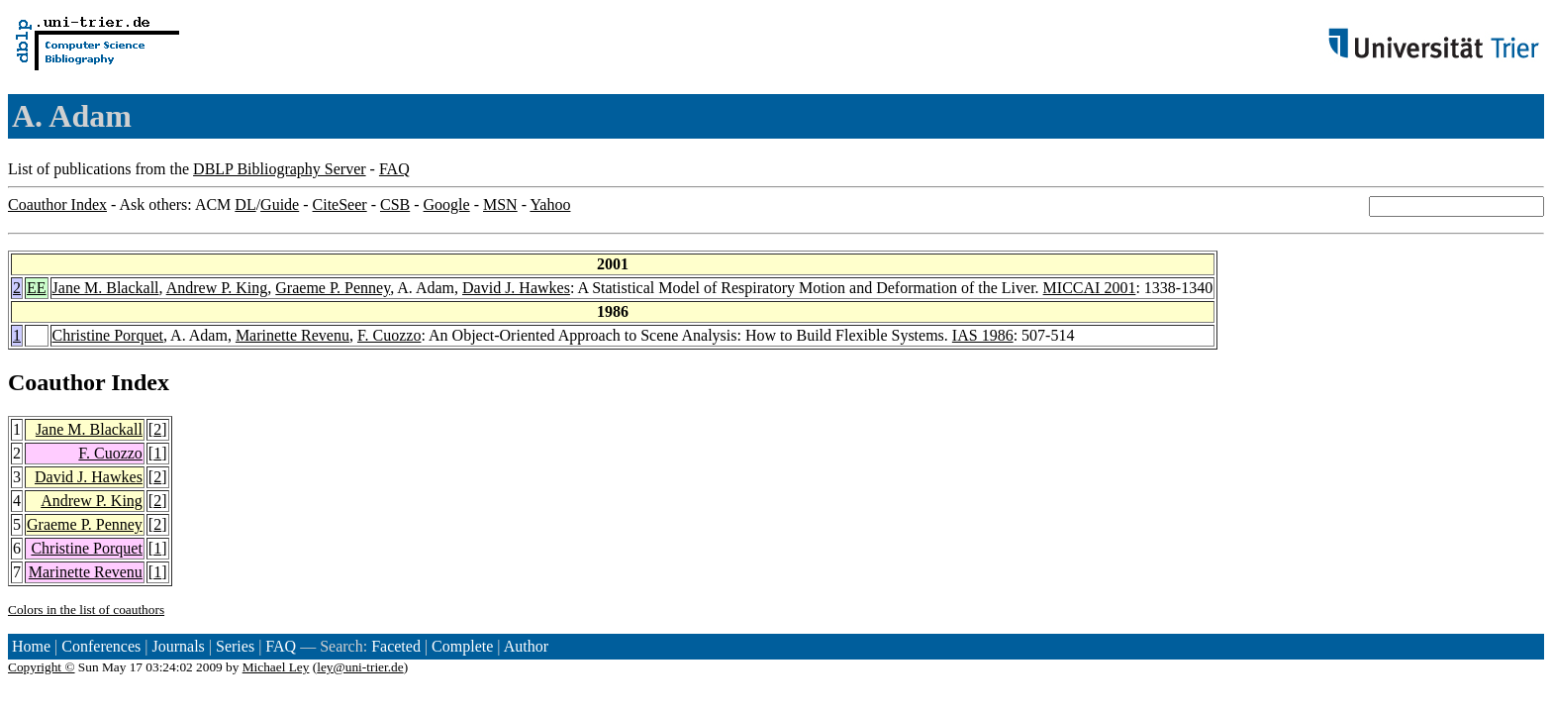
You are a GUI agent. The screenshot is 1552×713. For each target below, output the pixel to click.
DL (245, 204)
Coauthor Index (57, 204)
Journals (177, 646)
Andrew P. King (217, 287)
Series (235, 646)
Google (447, 204)
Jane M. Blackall (105, 287)
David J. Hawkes (516, 287)
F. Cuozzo (389, 335)
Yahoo (550, 204)
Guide (279, 204)
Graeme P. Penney (332, 287)
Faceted (396, 646)
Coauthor (56, 382)
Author (526, 646)
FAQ (394, 168)
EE (37, 287)
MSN (500, 204)
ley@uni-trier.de (360, 667)
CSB (395, 204)
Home (31, 646)
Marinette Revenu (292, 335)
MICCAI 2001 (1089, 287)
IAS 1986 (983, 335)
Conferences (101, 646)
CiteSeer (340, 204)
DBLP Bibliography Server (279, 168)
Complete (462, 646)
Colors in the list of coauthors (86, 609)
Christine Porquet (107, 335)
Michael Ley (276, 667)
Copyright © (41, 667)
